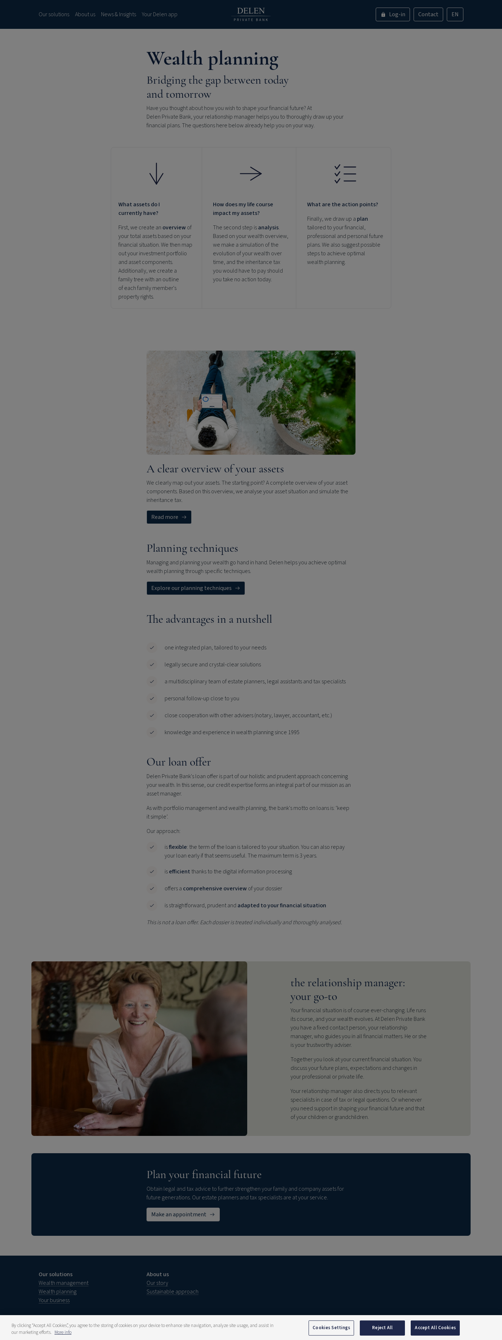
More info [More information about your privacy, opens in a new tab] (62, 1336)
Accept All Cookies (435, 1331)
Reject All (382, 1331)
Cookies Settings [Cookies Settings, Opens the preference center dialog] (331, 1331)
